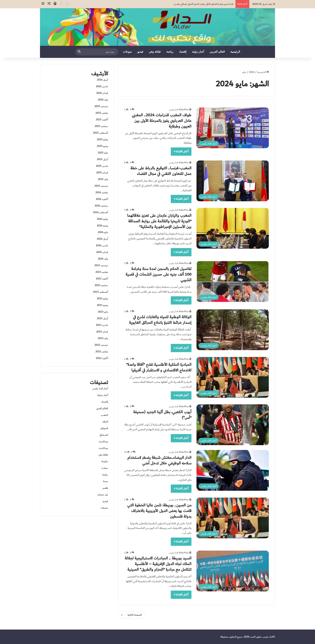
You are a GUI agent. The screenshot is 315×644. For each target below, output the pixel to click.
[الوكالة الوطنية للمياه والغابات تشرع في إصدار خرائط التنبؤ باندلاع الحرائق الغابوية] (232, 329)
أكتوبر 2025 (102, 119)
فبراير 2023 (102, 331)
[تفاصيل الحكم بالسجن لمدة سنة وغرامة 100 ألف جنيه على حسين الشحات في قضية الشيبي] (232, 281)
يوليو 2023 (102, 298)
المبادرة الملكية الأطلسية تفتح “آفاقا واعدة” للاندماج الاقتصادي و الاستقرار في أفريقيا (158, 367)
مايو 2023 (103, 312)
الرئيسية (235, 51)
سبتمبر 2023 (101, 285)
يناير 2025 (103, 179)
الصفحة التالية (131, 614)
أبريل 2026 (102, 80)
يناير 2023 (103, 338)
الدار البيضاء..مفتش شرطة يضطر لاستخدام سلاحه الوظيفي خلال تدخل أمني (159, 460)
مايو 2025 (103, 152)
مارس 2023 (102, 325)
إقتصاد (182, 51)
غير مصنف (102, 494)
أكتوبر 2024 (102, 199)
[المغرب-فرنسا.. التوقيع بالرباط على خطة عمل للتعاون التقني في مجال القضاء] (232, 180)
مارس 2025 (102, 166)
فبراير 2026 (102, 93)
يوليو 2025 (102, 139)
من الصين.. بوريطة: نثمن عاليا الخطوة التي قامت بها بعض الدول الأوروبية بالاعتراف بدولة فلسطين (159, 511)
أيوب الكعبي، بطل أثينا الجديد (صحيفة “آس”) (162, 415)
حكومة (104, 461)
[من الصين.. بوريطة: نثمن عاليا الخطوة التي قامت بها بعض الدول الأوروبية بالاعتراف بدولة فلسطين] (232, 518)
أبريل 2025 (102, 159)
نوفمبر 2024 (101, 192)
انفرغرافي (103, 435)
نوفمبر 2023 (101, 272)
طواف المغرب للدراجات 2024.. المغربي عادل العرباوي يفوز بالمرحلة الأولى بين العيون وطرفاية (161, 121)
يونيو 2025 (102, 146)
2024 (252, 72)
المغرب (104, 415)
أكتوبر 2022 (102, 358)
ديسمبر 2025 (101, 106)
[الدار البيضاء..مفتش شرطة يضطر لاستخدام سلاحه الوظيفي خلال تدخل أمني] (232, 470)
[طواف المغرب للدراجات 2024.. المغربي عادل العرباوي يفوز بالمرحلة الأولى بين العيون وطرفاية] (232, 127)
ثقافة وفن (155, 51)
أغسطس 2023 (100, 292)
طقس (105, 488)
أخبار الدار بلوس (100, 388)
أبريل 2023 (102, 318)
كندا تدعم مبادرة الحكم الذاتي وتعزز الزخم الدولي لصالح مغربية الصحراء (199, 4)
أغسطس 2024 (100, 212)
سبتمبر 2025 (101, 126)
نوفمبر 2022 (101, 351)
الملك (105, 421)
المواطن (104, 428)
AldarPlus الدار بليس (178, 109)
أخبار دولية (198, 51)
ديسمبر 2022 (101, 345)
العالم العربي (217, 51)
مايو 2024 (103, 232)
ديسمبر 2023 (101, 265)
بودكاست (103, 441)
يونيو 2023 (102, 305)
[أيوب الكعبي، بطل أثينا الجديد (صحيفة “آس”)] (232, 424)
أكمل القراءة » (181, 151)
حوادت (104, 468)
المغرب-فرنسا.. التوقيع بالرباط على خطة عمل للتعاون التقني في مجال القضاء (160, 171)
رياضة (169, 51)
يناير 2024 (103, 259)
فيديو (140, 51)
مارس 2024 (102, 245)
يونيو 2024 (102, 225)
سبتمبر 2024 (101, 205)
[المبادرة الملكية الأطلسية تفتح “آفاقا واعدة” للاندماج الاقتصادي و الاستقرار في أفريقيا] (232, 377)
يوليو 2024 (102, 219)
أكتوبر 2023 (102, 278)
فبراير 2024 (102, 252)
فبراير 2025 (102, 172)
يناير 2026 (103, 99)
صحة (105, 481)
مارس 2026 (102, 86)
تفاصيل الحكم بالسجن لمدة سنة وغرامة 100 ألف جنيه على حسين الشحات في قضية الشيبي (158, 274)
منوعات (127, 51)
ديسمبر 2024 (101, 186)
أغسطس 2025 (100, 133)
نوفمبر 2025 (101, 113)
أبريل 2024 (102, 239)
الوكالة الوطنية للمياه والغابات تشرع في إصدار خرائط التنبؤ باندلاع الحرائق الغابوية (160, 320)
